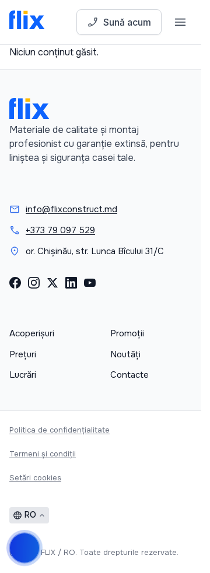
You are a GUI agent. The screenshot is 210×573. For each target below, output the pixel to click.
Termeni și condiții (42, 454)
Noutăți (125, 354)
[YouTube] (90, 283)
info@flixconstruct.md (71, 209)
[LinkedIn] (71, 283)
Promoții (127, 333)
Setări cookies (35, 478)
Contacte (129, 375)
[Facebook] (15, 283)
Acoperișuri (31, 333)
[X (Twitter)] (52, 283)
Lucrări (22, 375)
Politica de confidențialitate (59, 430)
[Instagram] (34, 283)
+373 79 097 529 (60, 230)
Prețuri (22, 354)
